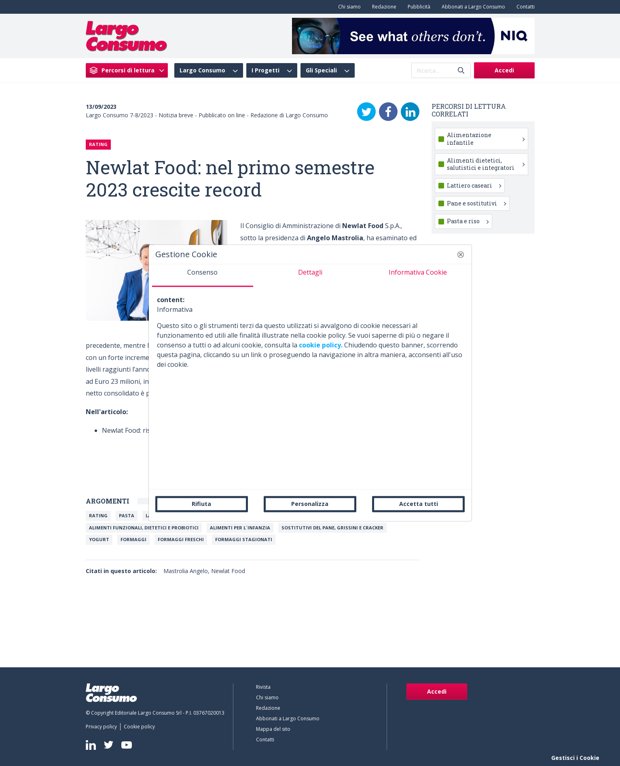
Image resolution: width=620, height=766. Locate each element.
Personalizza (309, 504)
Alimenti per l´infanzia (240, 528)
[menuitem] (348, 7)
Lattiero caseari (474, 185)
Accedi (504, 70)
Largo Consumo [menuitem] (202, 70)
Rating (98, 515)
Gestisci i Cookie (575, 758)
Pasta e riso (468, 221)
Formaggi (133, 539)
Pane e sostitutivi (476, 203)
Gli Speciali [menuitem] (321, 70)
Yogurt (99, 539)
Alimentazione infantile (486, 138)
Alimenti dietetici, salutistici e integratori (486, 164)
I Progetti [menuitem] (265, 70)
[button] (460, 254)
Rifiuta (201, 504)
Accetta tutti (418, 504)
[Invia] (461, 70)
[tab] (202, 275)
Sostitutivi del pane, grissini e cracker (332, 528)
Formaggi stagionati (243, 539)
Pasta (126, 515)
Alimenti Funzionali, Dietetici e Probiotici (144, 528)
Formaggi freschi (181, 539)
